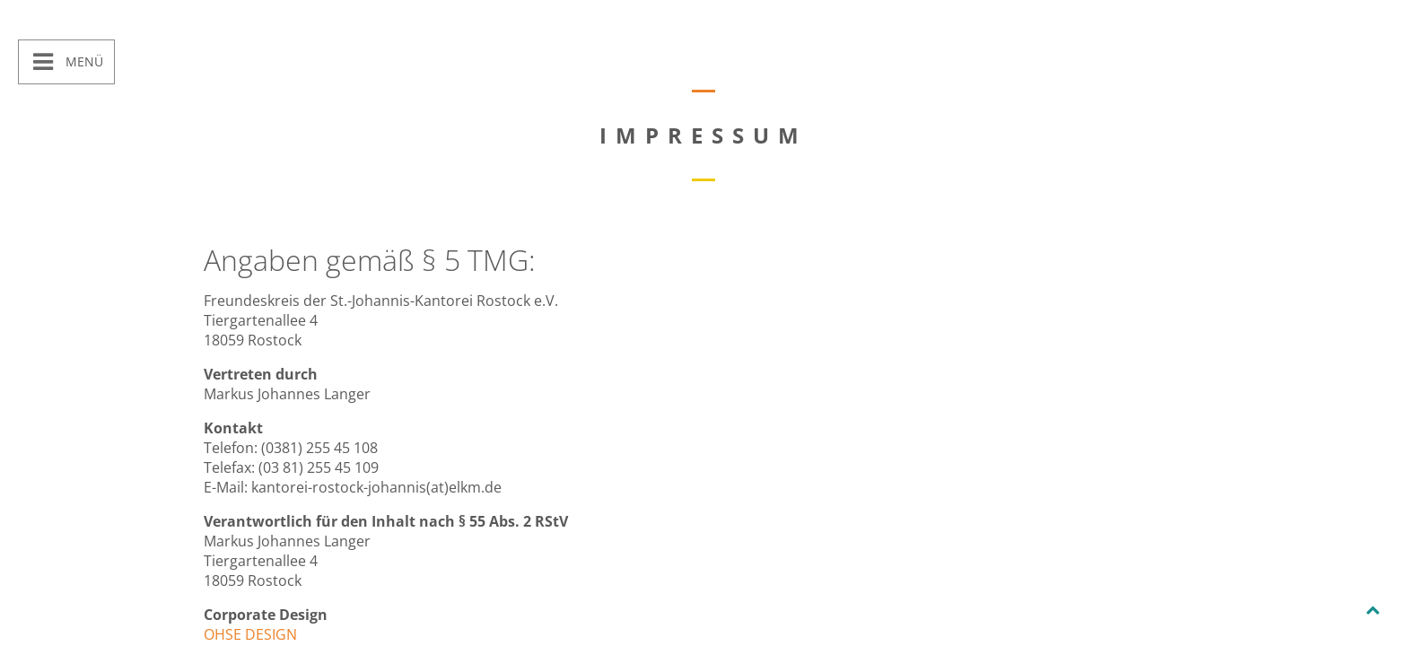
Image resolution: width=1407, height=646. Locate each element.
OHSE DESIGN (250, 634)
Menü (82, 61)
